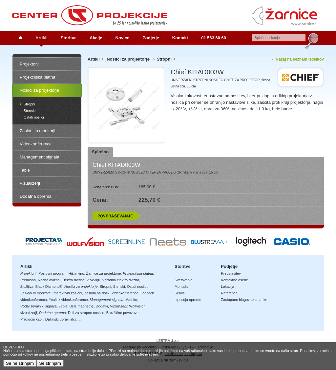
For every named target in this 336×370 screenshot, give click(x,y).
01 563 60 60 (213, 37)
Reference (229, 293)
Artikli (41, 37)
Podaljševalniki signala (38, 306)
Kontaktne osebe (234, 280)
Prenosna (28, 280)
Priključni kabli (31, 319)
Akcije (96, 37)
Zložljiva (26, 286)
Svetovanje (183, 280)
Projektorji (29, 64)
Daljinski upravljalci (60, 319)
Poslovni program (52, 273)
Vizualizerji (30, 183)
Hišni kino (76, 273)
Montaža (181, 286)
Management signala (39, 157)
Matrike (131, 300)
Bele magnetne (81, 306)
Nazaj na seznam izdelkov (300, 59)
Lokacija (227, 286)
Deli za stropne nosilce (86, 313)
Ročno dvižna (49, 280)
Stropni (29, 104)
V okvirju (93, 280)
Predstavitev (231, 273)
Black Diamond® (48, 286)
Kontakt (180, 37)
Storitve (68, 37)
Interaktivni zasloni (67, 293)
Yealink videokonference (68, 300)
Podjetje (150, 37)
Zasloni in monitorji (37, 130)
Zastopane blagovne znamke (244, 300)
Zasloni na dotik (96, 293)
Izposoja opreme (188, 300)
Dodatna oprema (36, 196)
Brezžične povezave (122, 313)
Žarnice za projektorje (103, 273)
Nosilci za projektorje (39, 90)
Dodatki (102, 306)
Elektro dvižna (73, 280)
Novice (123, 37)
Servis (180, 293)
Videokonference (36, 143)
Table (25, 170)
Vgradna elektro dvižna (120, 280)
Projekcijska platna (37, 77)
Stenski (29, 111)
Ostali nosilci (34, 117)
